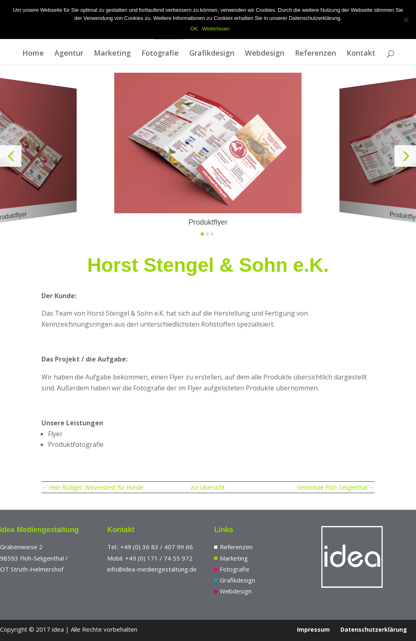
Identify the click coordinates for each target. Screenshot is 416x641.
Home (33, 54)
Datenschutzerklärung (373, 629)
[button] (11, 156)
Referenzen (315, 54)
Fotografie (160, 54)
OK (194, 29)
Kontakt (361, 54)
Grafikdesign (211, 54)
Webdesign (264, 54)
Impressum (313, 629)
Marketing (112, 54)
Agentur (68, 54)
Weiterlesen (216, 29)
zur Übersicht (208, 487)
